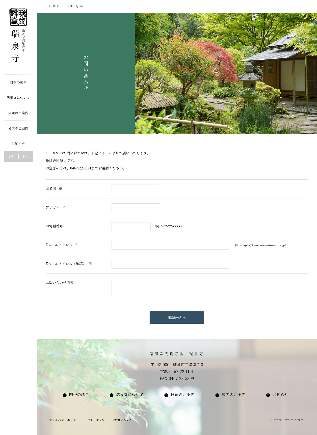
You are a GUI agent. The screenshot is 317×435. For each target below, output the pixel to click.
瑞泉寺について (130, 394)
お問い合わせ (122, 420)
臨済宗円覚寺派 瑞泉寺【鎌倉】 (18, 37)
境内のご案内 (234, 394)
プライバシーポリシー (64, 420)
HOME (54, 6)
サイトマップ (96, 420)
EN (26, 156)
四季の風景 (79, 394)
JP (11, 156)
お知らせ (280, 394)
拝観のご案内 (183, 394)
